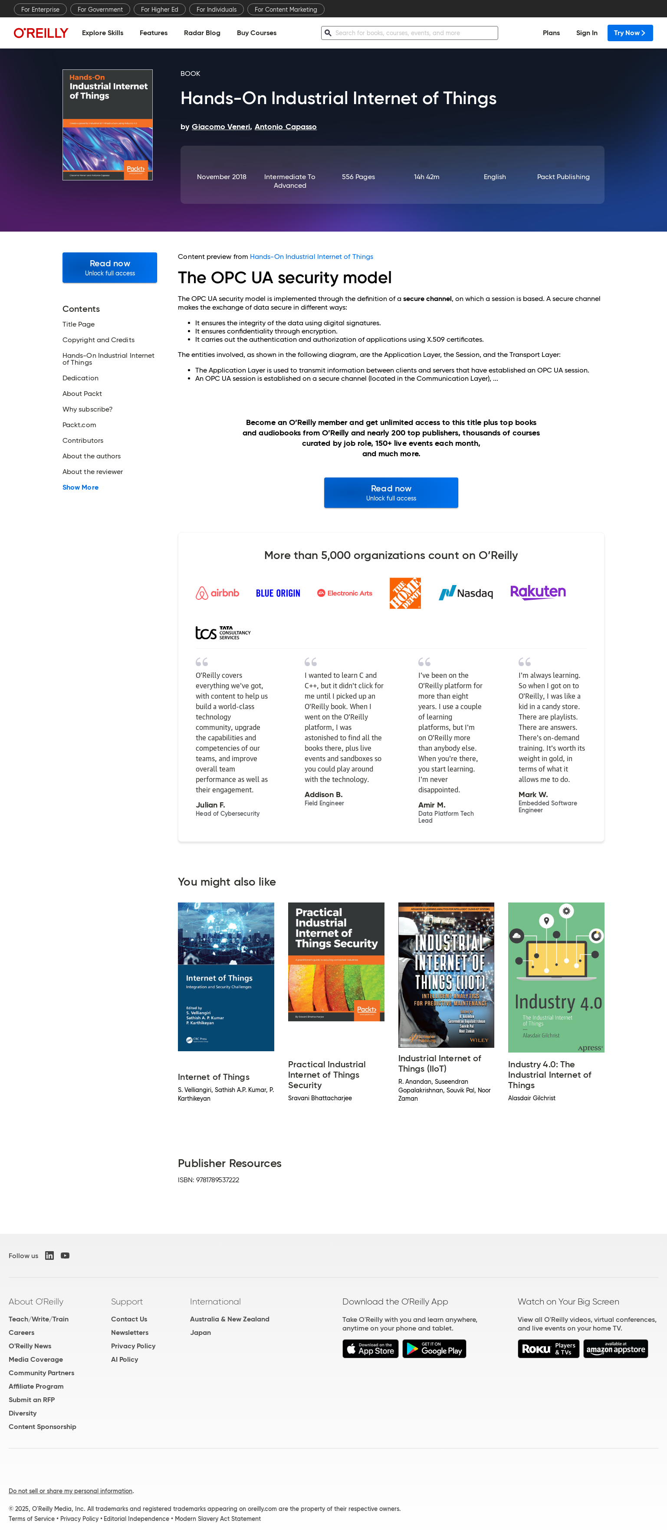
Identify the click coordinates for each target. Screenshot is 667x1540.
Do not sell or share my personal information (70, 1491)
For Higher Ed (159, 9)
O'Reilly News (30, 1345)
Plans (551, 32)
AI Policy (124, 1359)
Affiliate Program (36, 1386)
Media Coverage (36, 1359)
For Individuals (217, 9)
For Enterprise (40, 9)
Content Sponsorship (42, 1426)
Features (154, 32)
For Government (100, 9)
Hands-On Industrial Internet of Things (311, 256)
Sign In (587, 32)
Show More (80, 487)
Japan (200, 1332)
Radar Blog (202, 32)
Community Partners (41, 1372)
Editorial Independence (136, 1519)
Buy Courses (256, 32)
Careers (21, 1332)
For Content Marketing (286, 9)
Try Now (630, 32)
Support (127, 1301)
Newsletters (129, 1332)
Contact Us (129, 1319)
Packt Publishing (563, 177)
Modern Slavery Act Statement (218, 1519)
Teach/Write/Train (39, 1319)
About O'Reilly (36, 1301)
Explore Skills (102, 32)
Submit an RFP (32, 1399)
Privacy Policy (133, 1345)
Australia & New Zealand (229, 1319)
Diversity (22, 1413)
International (215, 1301)
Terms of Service (32, 1519)
